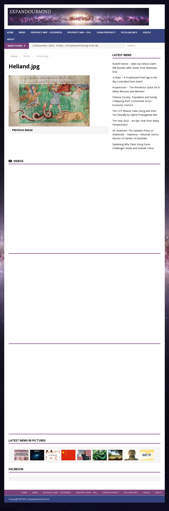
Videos (147, 32)
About (11, 39)
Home (10, 32)
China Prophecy (106, 32)
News (22, 32)
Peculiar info (129, 32)
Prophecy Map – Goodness (46, 32)
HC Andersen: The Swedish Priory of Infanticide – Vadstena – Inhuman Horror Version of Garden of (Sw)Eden (135, 134)
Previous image (22, 130)
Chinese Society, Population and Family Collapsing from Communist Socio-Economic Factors (134, 101)
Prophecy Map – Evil (79, 32)
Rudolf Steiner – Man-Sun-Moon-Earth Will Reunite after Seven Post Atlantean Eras (134, 67)
